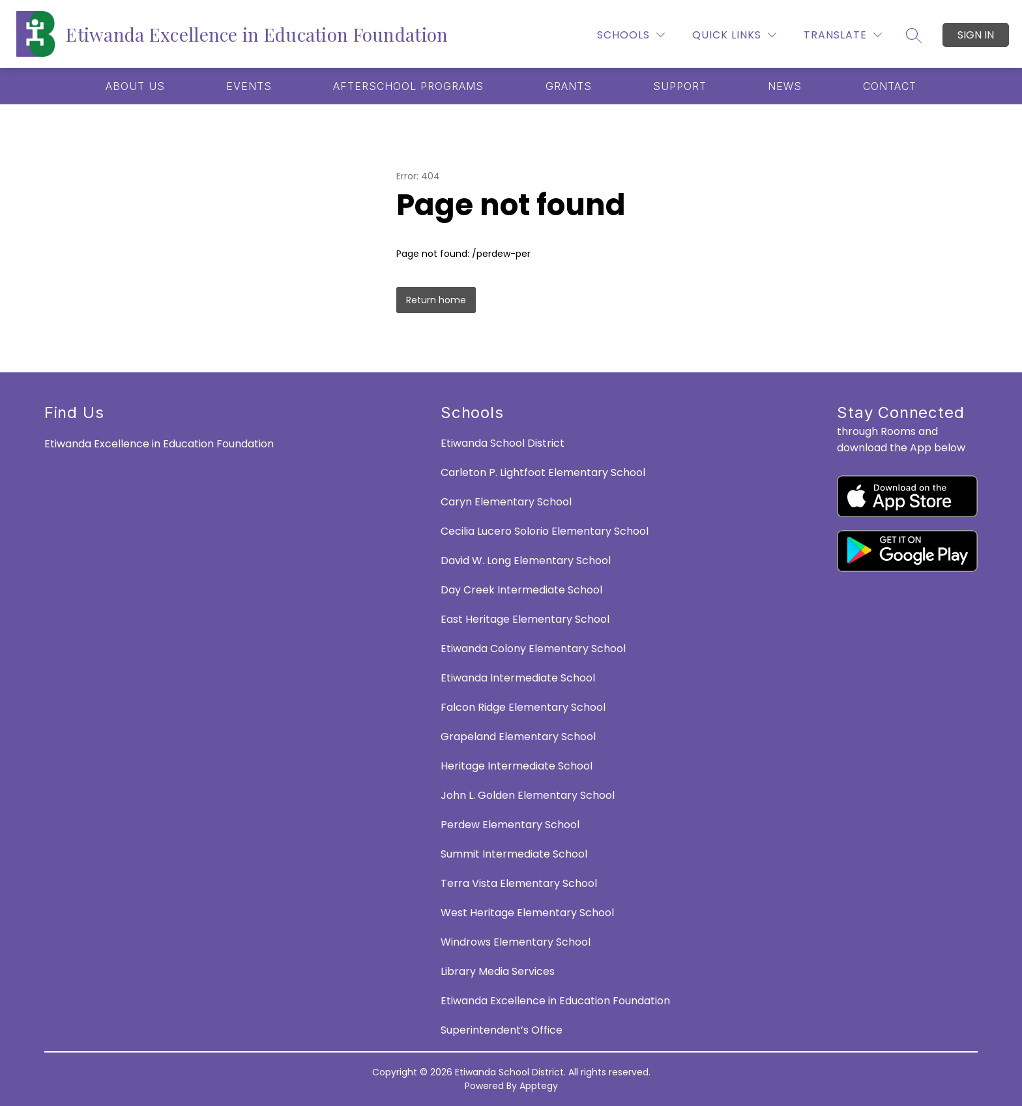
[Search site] (914, 35)
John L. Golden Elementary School (528, 795)
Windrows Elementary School (516, 941)
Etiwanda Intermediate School (518, 677)
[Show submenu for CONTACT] (889, 86)
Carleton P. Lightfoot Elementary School (543, 472)
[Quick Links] (734, 35)
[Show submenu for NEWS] (785, 86)
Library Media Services (498, 971)
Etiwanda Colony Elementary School (533, 648)
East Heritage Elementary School (525, 619)
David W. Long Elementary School (526, 560)
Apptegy (538, 1085)
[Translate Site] (842, 35)
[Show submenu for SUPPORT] (680, 86)
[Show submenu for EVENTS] (249, 86)
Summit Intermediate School (514, 853)
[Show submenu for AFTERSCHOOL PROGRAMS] (408, 86)
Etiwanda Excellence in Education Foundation (555, 1000)
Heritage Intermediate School (516, 765)
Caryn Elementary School (506, 501)
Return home (436, 299)
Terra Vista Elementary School (519, 883)
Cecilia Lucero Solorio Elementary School (545, 531)
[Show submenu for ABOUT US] (135, 86)
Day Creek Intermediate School (521, 589)
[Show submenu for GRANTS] (569, 86)
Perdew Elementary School (510, 824)
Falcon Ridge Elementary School (523, 707)
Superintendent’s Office (501, 1030)
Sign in (975, 34)
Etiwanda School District (502, 443)
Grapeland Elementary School (518, 736)
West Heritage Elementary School (527, 912)
